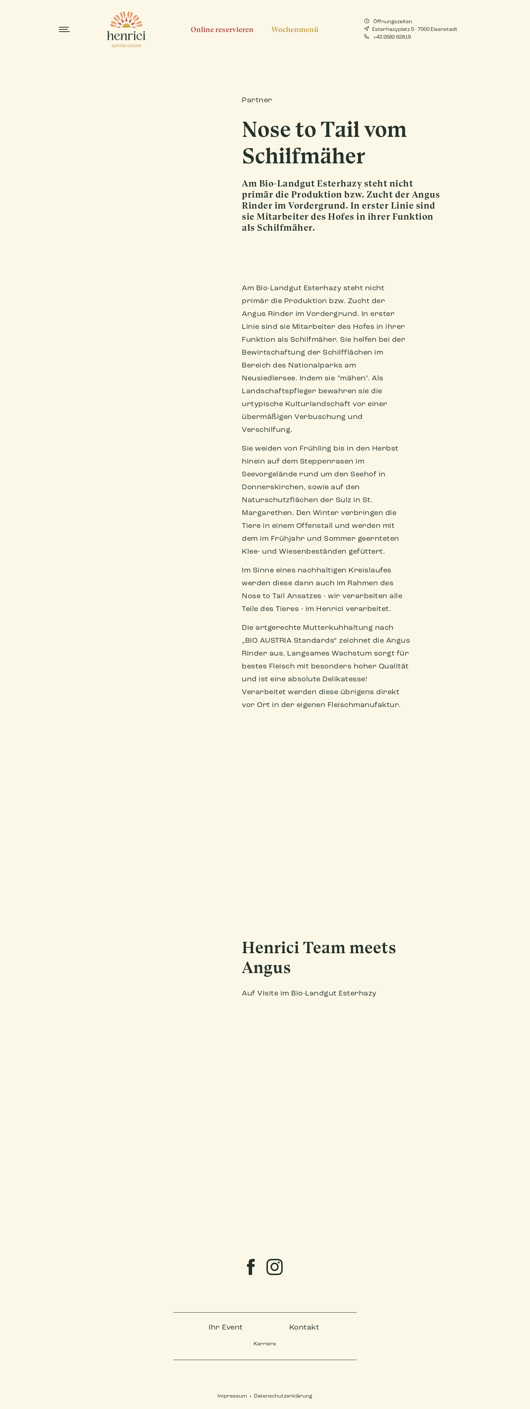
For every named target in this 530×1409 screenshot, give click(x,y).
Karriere (265, 1344)
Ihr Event (226, 1327)
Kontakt (304, 1327)
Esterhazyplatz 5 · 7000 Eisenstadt (410, 29)
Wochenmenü (294, 29)
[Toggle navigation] (64, 29)
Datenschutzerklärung (283, 1396)
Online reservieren (222, 29)
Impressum (232, 1396)
